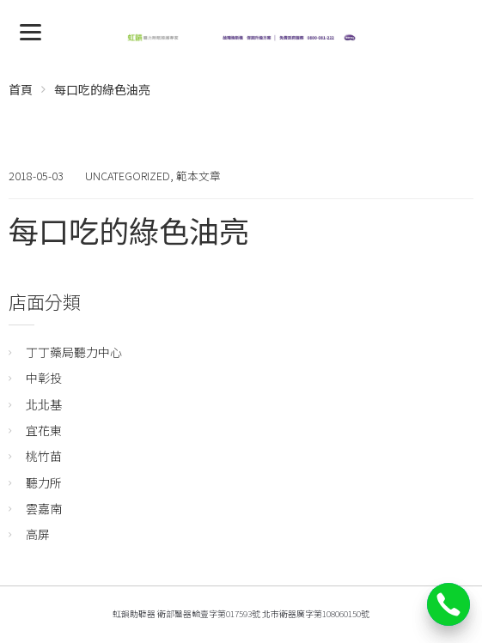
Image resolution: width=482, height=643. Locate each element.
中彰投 (44, 377)
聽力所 (44, 482)
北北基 (44, 404)
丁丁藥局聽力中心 (74, 352)
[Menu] (30, 30)
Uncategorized (127, 175)
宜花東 (44, 430)
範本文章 (198, 175)
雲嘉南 (44, 508)
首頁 (21, 89)
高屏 (38, 534)
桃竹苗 (44, 455)
